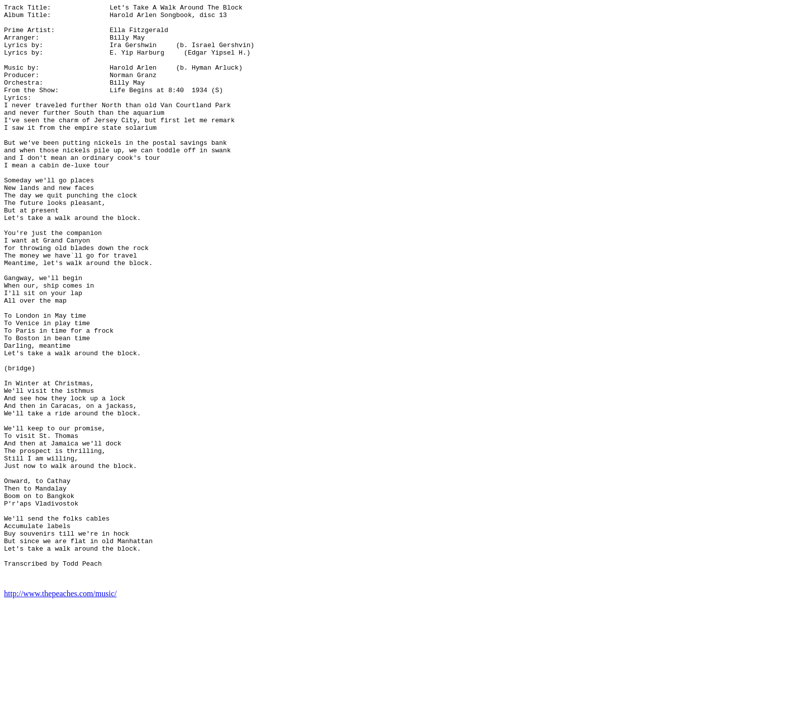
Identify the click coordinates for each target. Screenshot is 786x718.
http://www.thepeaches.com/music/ (60, 709)
